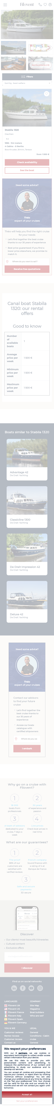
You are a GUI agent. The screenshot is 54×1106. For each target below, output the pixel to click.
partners (23, 1053)
